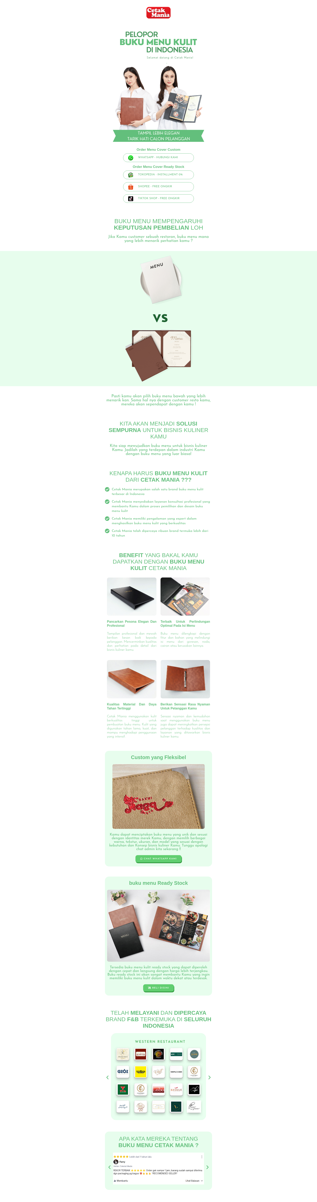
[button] (107, 1077)
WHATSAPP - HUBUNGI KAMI (158, 157)
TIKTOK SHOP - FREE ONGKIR (159, 198)
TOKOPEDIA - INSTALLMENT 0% (160, 174)
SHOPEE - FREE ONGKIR (155, 186)
